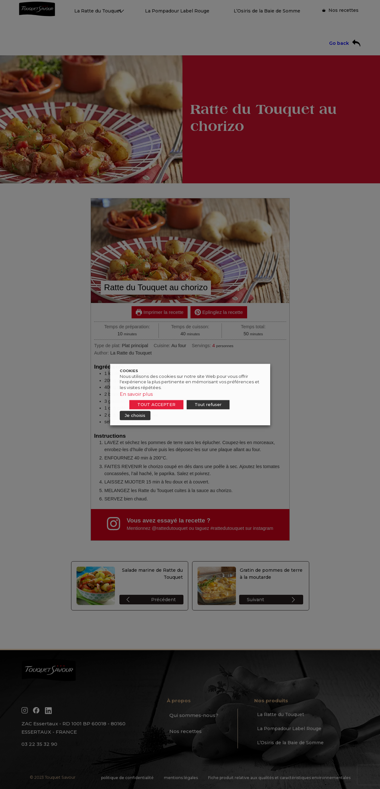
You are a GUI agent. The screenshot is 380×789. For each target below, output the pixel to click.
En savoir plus (136, 394)
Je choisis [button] (135, 415)
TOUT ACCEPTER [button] (156, 404)
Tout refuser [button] (208, 404)
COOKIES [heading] (129, 371)
